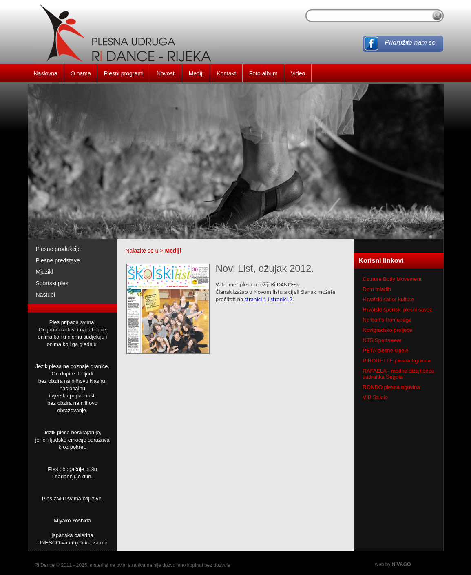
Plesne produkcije (58, 249)
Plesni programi (124, 73)
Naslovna (45, 73)
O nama (81, 73)
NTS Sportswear (382, 340)
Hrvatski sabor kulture (388, 299)
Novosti (166, 73)
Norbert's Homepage (387, 320)
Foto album (263, 73)
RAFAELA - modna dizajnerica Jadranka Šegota (398, 374)
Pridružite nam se (410, 42)
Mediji (196, 73)
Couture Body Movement (392, 279)
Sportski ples (52, 283)
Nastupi (45, 294)
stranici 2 (281, 299)
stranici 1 (256, 299)
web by (393, 564)
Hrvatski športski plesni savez (398, 309)
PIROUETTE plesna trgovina (397, 360)
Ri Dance (45, 565)
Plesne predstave (58, 260)
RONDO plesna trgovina (391, 387)
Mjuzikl (44, 272)
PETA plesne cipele (386, 350)
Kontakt (226, 73)
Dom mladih (377, 289)
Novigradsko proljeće (387, 330)
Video (298, 73)
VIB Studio (375, 397)
